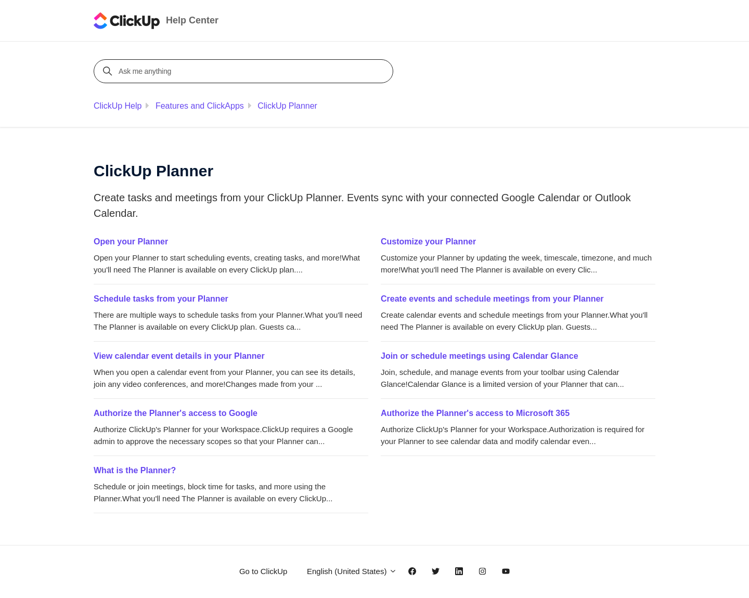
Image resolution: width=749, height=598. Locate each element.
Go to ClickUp (263, 571)
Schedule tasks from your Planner (161, 298)
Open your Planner (131, 241)
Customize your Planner (428, 241)
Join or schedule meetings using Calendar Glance (479, 356)
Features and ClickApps (200, 105)
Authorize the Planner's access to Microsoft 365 (475, 413)
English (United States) (352, 571)
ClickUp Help (117, 105)
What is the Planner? (135, 470)
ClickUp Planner (287, 105)
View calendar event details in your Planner (179, 356)
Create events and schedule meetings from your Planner (492, 298)
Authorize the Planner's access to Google (175, 413)
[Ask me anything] (245, 71)
